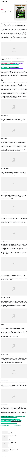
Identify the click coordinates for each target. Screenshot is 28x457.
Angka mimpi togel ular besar (5, 68)
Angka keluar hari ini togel (15, 64)
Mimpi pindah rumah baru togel (6, 421)
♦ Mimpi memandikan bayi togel (12, 435)
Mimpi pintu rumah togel (16, 419)
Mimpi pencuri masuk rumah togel (6, 419)
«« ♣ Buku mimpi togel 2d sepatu (4, 425)
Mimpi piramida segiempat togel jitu (6, 420)
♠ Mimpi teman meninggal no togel (13, 449)
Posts (2, 9)
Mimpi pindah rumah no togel (5, 416)
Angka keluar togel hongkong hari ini (6, 63)
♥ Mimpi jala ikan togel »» (17, 425)
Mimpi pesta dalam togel (5, 417)
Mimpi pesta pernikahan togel (16, 421)
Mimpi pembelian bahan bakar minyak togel (17, 416)
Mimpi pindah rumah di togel (5, 423)
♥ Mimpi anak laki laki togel (12, 442)
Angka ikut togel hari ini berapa (18, 63)
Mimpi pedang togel (14, 423)
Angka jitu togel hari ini (4, 67)
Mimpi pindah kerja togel (13, 417)
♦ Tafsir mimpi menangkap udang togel (13, 432)
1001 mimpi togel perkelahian (5, 64)
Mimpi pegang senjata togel (17, 420)
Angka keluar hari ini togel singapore (16, 68)
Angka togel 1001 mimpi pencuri (14, 67)
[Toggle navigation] (26, 1)
